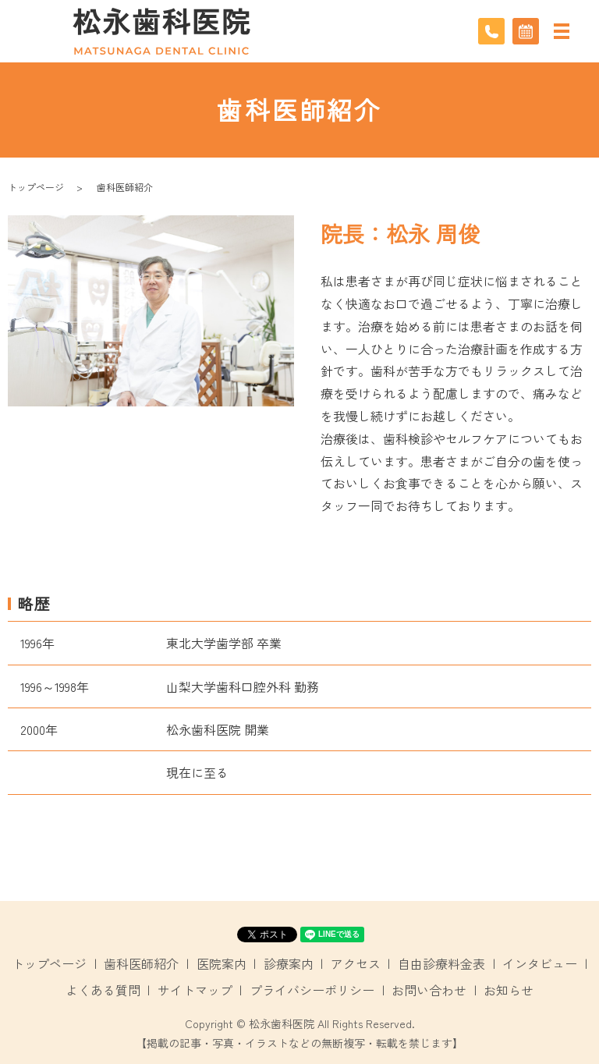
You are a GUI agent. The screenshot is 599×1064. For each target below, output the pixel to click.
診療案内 (289, 963)
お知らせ (508, 990)
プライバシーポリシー (312, 990)
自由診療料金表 (441, 963)
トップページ (36, 186)
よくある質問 (103, 990)
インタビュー (539, 963)
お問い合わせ (429, 990)
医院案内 (221, 963)
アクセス (356, 963)
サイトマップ (195, 990)
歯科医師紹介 (141, 963)
